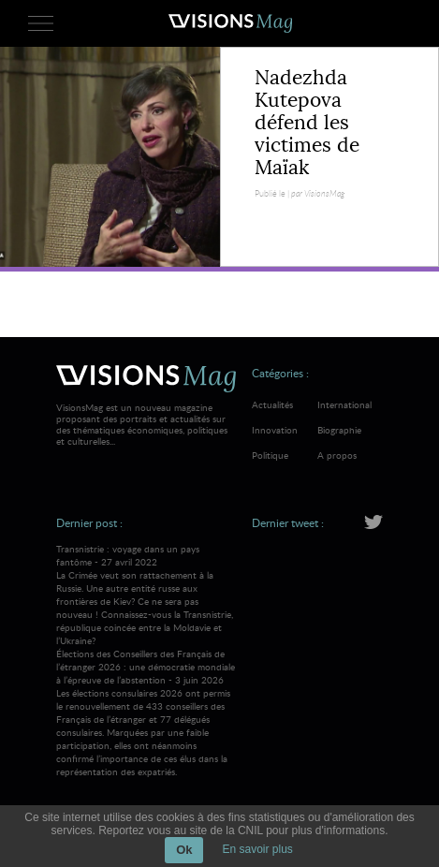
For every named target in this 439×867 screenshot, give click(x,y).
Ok (184, 850)
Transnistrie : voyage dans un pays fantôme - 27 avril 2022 (146, 594)
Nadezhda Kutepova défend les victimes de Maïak (307, 123)
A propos (337, 455)
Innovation (275, 429)
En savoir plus (257, 849)
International (344, 404)
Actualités (272, 404)
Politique (270, 455)
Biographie (339, 429)
